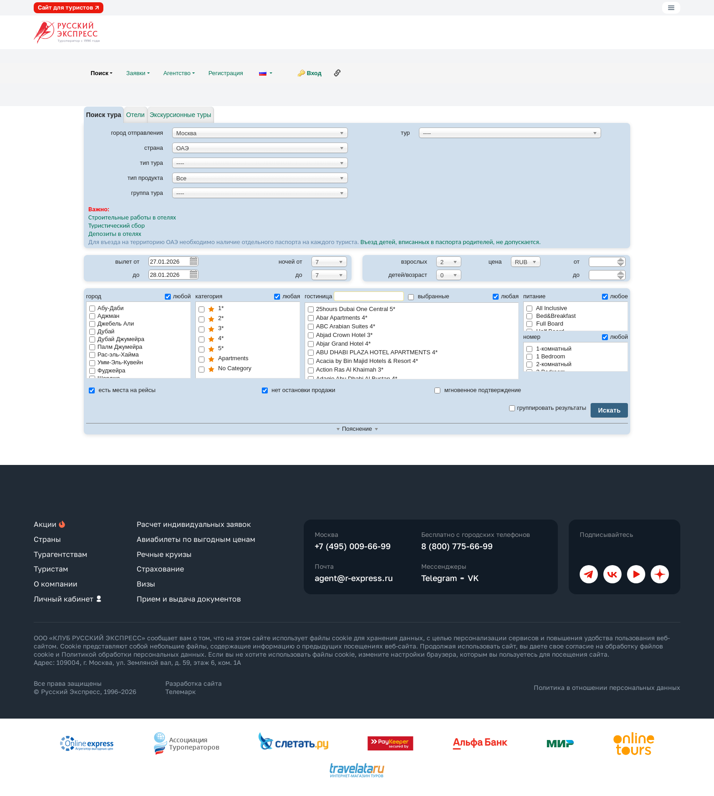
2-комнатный (548, 364)
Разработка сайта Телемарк (193, 687)
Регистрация (226, 73)
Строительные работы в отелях (132, 217)
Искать (609, 410)
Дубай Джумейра (116, 339)
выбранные (428, 296)
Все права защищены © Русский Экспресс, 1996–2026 (85, 687)
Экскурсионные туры (180, 114)
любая (287, 296)
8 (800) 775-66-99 (457, 546)
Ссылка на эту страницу (337, 73)
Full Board (544, 323)
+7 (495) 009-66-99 (353, 546)
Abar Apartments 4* (411, 318)
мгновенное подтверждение (477, 390)
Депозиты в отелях (114, 234)
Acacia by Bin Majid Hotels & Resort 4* (411, 361)
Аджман (104, 315)
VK (473, 578)
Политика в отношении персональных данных (607, 687)
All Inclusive (546, 308)
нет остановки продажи (299, 390)
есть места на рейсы (122, 390)
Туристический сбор (116, 225)
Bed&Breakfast (551, 315)
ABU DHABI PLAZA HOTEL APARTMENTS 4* (411, 353)
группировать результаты (547, 407)
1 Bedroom (545, 356)
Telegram (439, 578)
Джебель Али (111, 323)
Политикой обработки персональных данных (132, 654)
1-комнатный (548, 348)
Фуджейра (107, 370)
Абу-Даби (106, 308)
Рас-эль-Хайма (114, 354)
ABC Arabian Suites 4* (411, 327)
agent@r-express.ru (354, 578)
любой (178, 296)
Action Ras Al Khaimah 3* (411, 370)
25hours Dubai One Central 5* (411, 309)
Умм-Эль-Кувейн (116, 362)
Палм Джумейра (116, 346)
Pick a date (193, 261)
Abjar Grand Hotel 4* (411, 344)
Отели (135, 114)
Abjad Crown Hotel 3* (411, 335)
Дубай (101, 331)
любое (615, 296)
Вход (314, 73)
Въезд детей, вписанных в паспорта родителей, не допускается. (451, 242)
